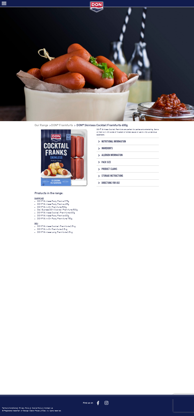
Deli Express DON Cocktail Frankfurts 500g (57, 210)
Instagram (106, 403)
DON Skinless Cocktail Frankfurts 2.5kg (56, 226)
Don (97, 6)
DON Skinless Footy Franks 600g (53, 216)
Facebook (98, 403)
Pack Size (106, 162)
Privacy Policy (24, 408)
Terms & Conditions (9, 408)
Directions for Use (111, 182)
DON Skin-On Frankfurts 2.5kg (52, 229)
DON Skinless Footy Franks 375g (53, 201)
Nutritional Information (114, 141)
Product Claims (109, 169)
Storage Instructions (112, 175)
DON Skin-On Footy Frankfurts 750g (54, 219)
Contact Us (48, 408)
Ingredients (107, 148)
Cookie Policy (37, 408)
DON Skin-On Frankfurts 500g (52, 207)
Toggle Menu (4, 3)
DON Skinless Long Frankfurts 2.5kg (55, 232)
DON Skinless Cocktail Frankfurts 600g (56, 213)
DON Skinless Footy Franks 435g (53, 204)
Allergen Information (112, 155)
